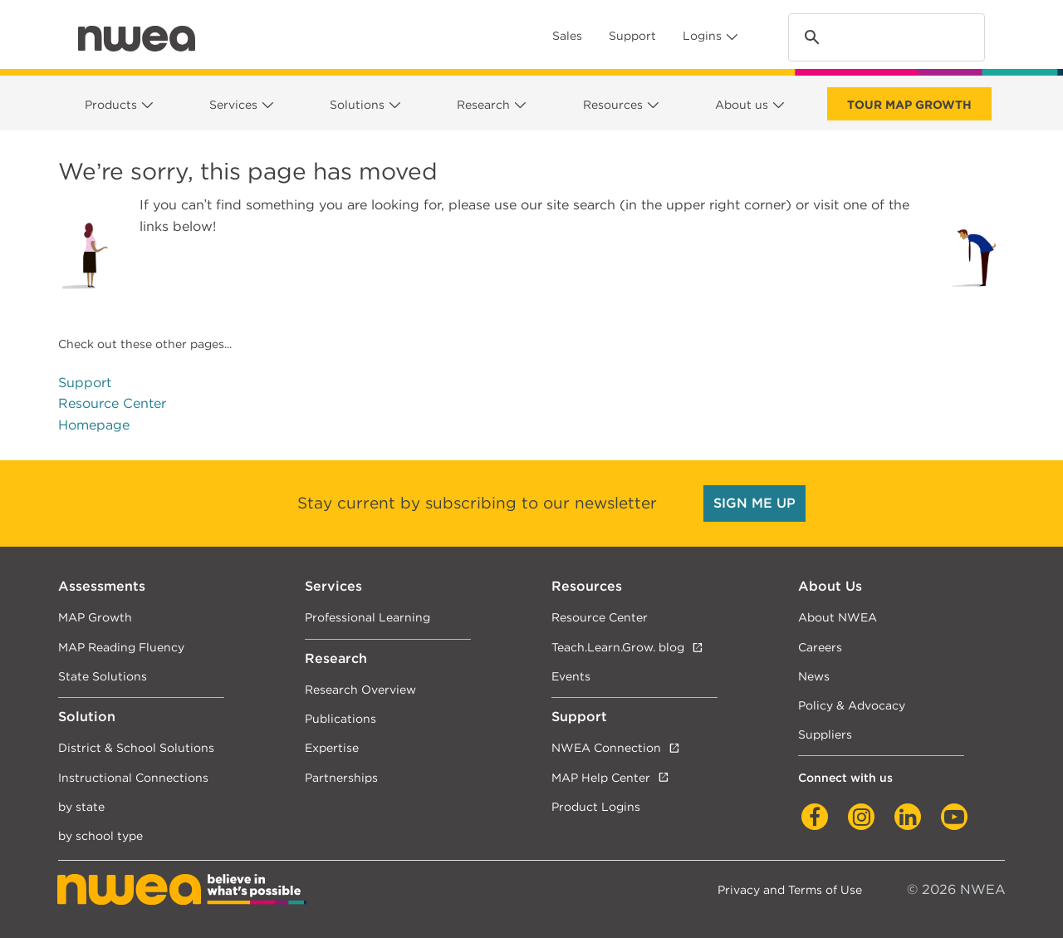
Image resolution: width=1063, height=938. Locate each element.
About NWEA (837, 617)
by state (81, 806)
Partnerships (341, 777)
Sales (567, 35)
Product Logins (595, 806)
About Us (830, 586)
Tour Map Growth (909, 104)
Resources (613, 104)
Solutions (357, 104)
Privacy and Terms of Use (790, 889)
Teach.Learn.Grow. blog (617, 647)
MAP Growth (95, 617)
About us (741, 104)
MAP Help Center (600, 777)
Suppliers (825, 734)
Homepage (94, 425)
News (814, 676)
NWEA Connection (606, 747)
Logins (702, 35)
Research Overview (360, 689)
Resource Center (112, 403)
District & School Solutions (136, 747)
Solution (86, 716)
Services (233, 104)
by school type (100, 835)
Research (483, 104)
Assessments (101, 586)
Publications (340, 718)
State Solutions (102, 676)
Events (570, 676)
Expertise (332, 747)
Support (632, 35)
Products (111, 104)
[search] (884, 38)
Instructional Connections (133, 777)
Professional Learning (367, 617)
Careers (820, 647)
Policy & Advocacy (851, 705)
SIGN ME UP (754, 503)
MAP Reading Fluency (121, 647)
